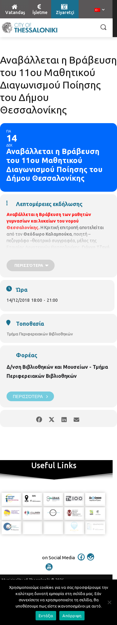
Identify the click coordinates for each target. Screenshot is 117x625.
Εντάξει (46, 615)
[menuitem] (99, 10)
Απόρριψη (71, 615)
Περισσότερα (30, 396)
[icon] (81, 561)
